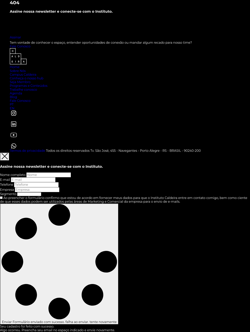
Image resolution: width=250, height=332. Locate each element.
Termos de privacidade (27, 151)
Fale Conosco (20, 46)
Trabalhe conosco (23, 89)
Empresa (7, 190)
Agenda (16, 93)
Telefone (6, 184)
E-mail (5, 180)
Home (15, 67)
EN (12, 108)
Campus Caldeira (23, 74)
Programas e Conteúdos (28, 86)
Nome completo (13, 175)
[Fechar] (4, 157)
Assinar (15, 37)
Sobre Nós (18, 71)
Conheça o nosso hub (26, 78)
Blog (13, 97)
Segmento (8, 194)
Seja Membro (20, 82)
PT (12, 104)
